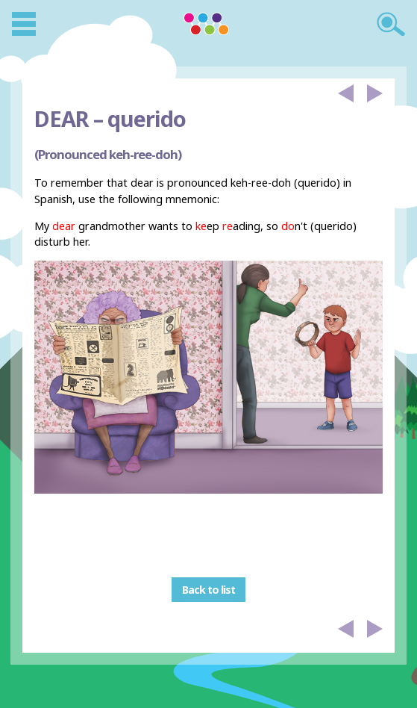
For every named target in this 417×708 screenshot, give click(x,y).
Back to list (208, 590)
